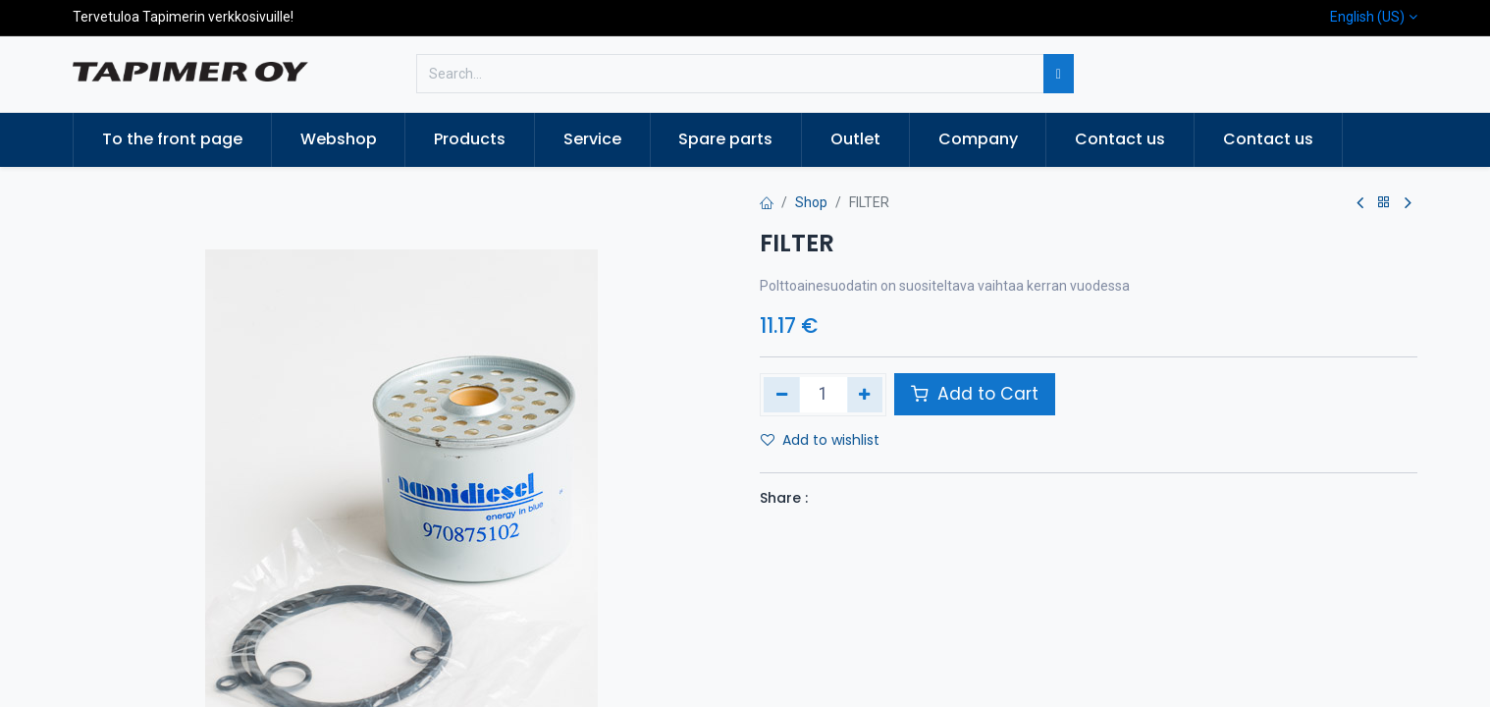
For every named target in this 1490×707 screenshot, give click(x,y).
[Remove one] (782, 394)
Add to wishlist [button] (820, 440)
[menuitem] (172, 139)
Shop (811, 202)
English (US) (1367, 17)
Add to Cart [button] (974, 394)
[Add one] (865, 394)
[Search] (1058, 73)
